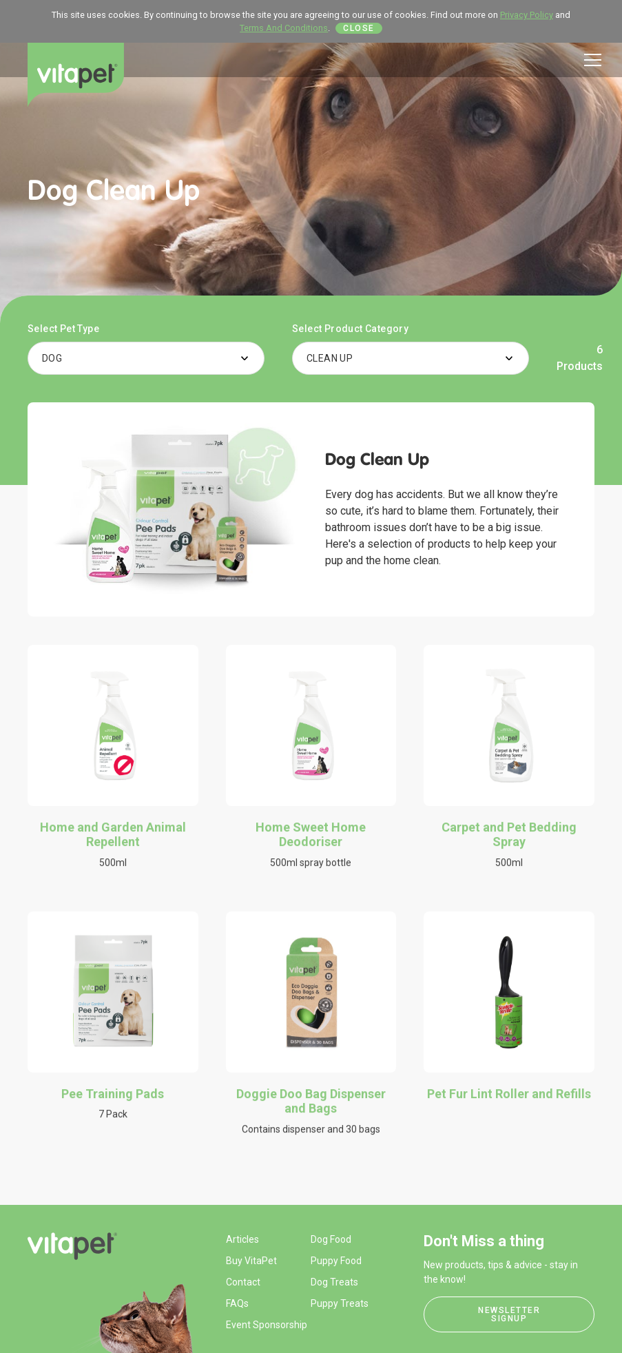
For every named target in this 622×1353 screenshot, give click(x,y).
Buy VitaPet (251, 1260)
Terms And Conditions (284, 28)
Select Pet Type (63, 328)
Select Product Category (350, 328)
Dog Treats (334, 1282)
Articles (242, 1239)
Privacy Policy (526, 15)
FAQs (237, 1303)
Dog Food (331, 1239)
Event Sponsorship (266, 1324)
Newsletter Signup (509, 1314)
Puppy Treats (340, 1303)
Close (359, 28)
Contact (243, 1282)
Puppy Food (336, 1260)
